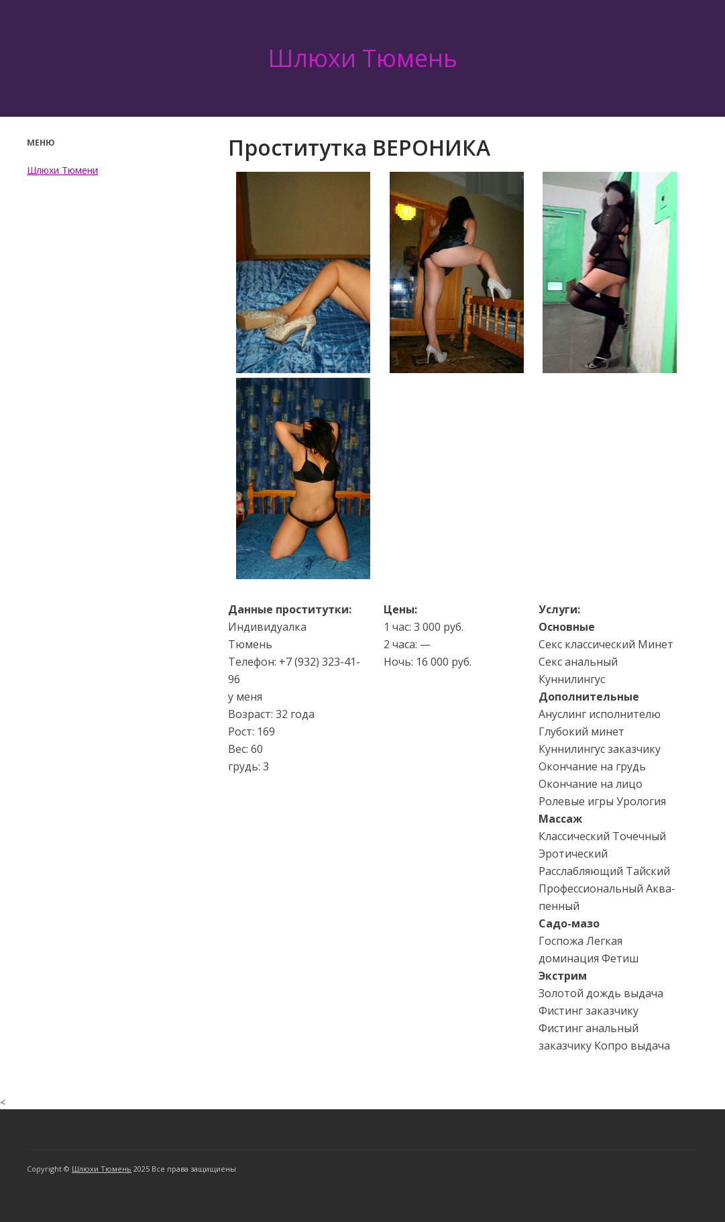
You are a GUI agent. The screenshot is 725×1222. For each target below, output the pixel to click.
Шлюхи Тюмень (362, 58)
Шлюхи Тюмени (62, 170)
